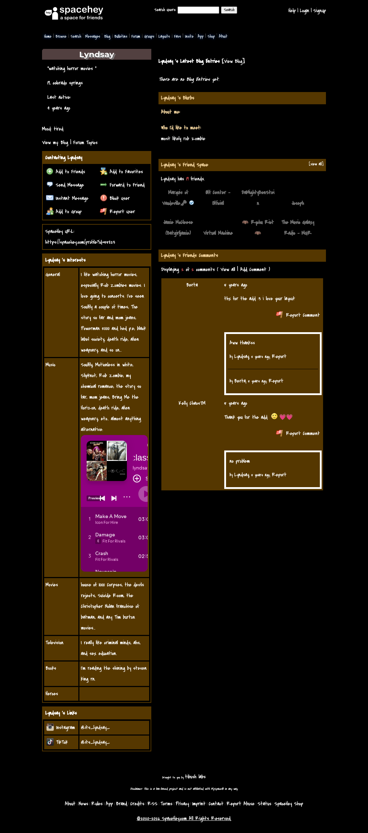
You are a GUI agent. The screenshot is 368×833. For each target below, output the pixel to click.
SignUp (319, 10)
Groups (149, 36)
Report (279, 356)
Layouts (164, 36)
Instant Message (67, 198)
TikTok (57, 742)
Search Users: (165, 10)
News (83, 803)
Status (264, 803)
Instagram (60, 727)
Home (47, 36)
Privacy (182, 803)
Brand (121, 803)
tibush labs (195, 777)
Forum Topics (85, 142)
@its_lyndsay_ (95, 727)
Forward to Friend (122, 185)
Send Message (65, 185)
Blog (107, 36)
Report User (117, 211)
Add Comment (253, 269)
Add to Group (64, 211)
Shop (211, 36)
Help (292, 10)
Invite (189, 36)
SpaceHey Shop (289, 803)
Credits (137, 803)
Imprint (199, 803)
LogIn (304, 10)
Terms (166, 803)
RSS (152, 803)
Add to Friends (65, 171)
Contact (216, 803)
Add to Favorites (121, 171)
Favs (177, 36)
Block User (115, 198)
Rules (96, 803)
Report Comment (298, 315)
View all (228, 269)
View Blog (233, 61)
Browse (61, 36)
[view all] (316, 164)
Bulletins (120, 36)
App (200, 36)
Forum (136, 36)
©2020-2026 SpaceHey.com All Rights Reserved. (184, 818)
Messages (92, 36)
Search (229, 10)
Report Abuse (240, 803)
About (223, 36)
